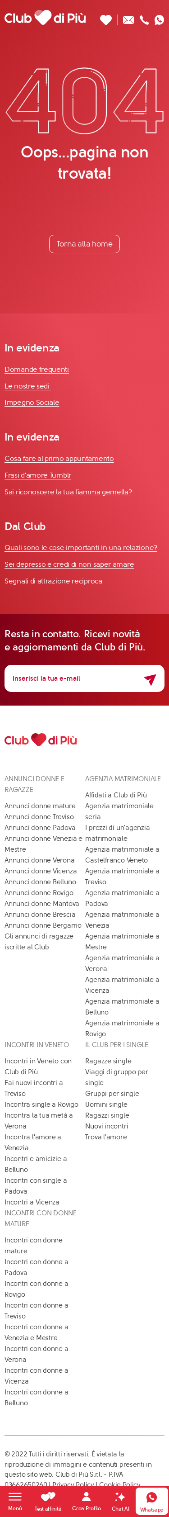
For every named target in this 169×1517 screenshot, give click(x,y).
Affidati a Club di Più (115, 795)
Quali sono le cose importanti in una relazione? (81, 547)
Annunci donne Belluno (40, 882)
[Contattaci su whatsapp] (159, 17)
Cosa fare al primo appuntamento (59, 458)
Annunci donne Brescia (40, 914)
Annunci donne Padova (40, 828)
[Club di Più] (45, 17)
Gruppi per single (112, 1094)
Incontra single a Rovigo (41, 1104)
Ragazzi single (107, 1115)
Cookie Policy (120, 1485)
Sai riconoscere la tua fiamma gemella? (68, 492)
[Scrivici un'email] (128, 17)
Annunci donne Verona (40, 860)
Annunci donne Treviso (39, 817)
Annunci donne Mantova (42, 904)
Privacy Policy (73, 1485)
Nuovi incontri (106, 1126)
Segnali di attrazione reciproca (53, 581)
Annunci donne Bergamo (43, 925)
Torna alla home (85, 243)
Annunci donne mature (40, 806)
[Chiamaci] (144, 17)
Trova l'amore (106, 1137)
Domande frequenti (37, 369)
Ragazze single (108, 1061)
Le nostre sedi (28, 386)
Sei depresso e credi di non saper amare (69, 564)
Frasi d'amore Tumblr (38, 475)
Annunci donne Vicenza (41, 871)
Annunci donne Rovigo (39, 893)
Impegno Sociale (32, 402)
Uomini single (106, 1104)
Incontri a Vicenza (32, 1202)
